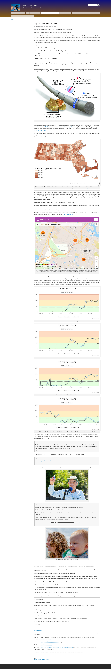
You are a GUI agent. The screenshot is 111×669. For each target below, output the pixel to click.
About (17, 12)
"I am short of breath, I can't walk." (43, 461)
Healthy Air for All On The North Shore (25, 15)
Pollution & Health (38, 630)
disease (43, 659)
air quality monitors (68, 214)
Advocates (33, 12)
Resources (22, 12)
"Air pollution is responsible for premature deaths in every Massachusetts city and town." (54, 127)
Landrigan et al (79, 522)
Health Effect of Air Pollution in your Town (50, 642)
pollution (35, 659)
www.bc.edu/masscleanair (40, 130)
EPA (98, 120)
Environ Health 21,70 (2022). (45, 639)
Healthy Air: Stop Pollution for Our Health (50, 12)
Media (27, 12)
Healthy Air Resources (94, 12)
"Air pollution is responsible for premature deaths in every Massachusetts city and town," (70, 633)
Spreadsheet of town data (46, 644)
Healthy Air (48, 659)
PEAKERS (14, 15)
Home (13, 12)
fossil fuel (39, 659)
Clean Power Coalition (31, 6)
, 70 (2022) (84, 188)
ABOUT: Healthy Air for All (65, 12)
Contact (38, 12)
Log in (98, 1)
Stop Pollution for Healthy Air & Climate (80, 12)
